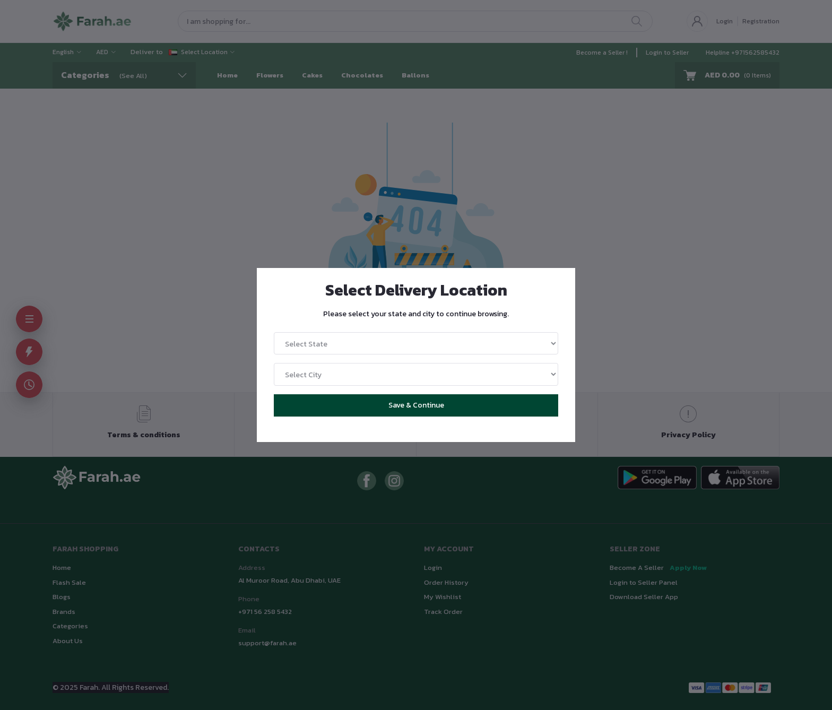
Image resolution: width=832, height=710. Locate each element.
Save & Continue (416, 405)
